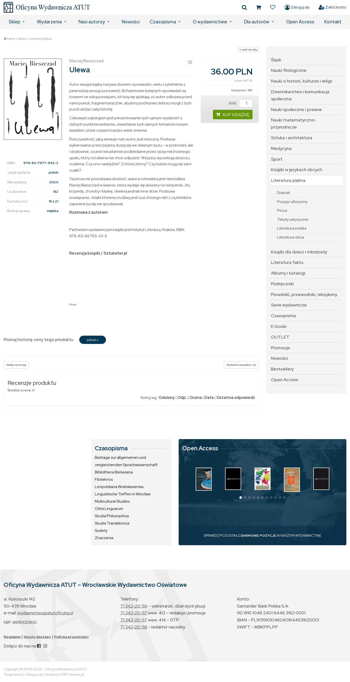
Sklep (14, 22)
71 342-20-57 (133, 613)
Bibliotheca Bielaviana (114, 472)
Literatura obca (290, 237)
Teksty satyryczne (292, 219)
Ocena (195, 397)
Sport (276, 159)
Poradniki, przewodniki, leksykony (304, 294)
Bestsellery (282, 369)
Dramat (283, 192)
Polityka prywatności (71, 637)
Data (209, 397)
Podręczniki (282, 283)
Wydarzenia (49, 22)
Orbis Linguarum (109, 508)
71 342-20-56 (133, 606)
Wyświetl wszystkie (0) (241, 365)
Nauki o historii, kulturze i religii (301, 81)
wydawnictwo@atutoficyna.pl (45, 613)
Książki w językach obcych (296, 169)
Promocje (280, 347)
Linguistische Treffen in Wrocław (122, 494)
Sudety (101, 530)
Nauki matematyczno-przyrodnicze (293, 123)
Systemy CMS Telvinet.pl (64, 674)
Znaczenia (104, 537)
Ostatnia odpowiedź (235, 397)
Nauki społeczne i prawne (296, 109)
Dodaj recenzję (16, 365)
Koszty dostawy (37, 637)
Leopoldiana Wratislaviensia (119, 486)
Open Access (300, 22)
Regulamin (12, 637)
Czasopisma (163, 22)
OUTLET (280, 337)
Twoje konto (13, 674)
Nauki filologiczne (288, 70)
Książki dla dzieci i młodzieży (299, 252)
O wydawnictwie (210, 22)
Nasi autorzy (92, 22)
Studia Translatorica (112, 523)
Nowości (131, 22)
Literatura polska (291, 228)
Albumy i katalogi (288, 273)
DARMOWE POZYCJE (258, 535)
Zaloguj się (297, 7)
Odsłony (167, 397)
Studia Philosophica (112, 515)
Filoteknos (104, 479)
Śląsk (276, 60)
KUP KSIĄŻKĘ (232, 114)
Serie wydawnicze (289, 305)
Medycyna (281, 148)
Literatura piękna (40, 39)
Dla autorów (256, 22)
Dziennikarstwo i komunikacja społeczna (300, 95)
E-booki (279, 326)
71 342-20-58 (133, 627)
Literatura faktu (287, 262)
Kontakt (332, 22)
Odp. (182, 397)
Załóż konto (332, 7)
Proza (72, 304)
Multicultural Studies (112, 501)
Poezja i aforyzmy (292, 201)
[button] (240, 497)
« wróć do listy (248, 50)
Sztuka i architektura (291, 137)
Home (11, 39)
